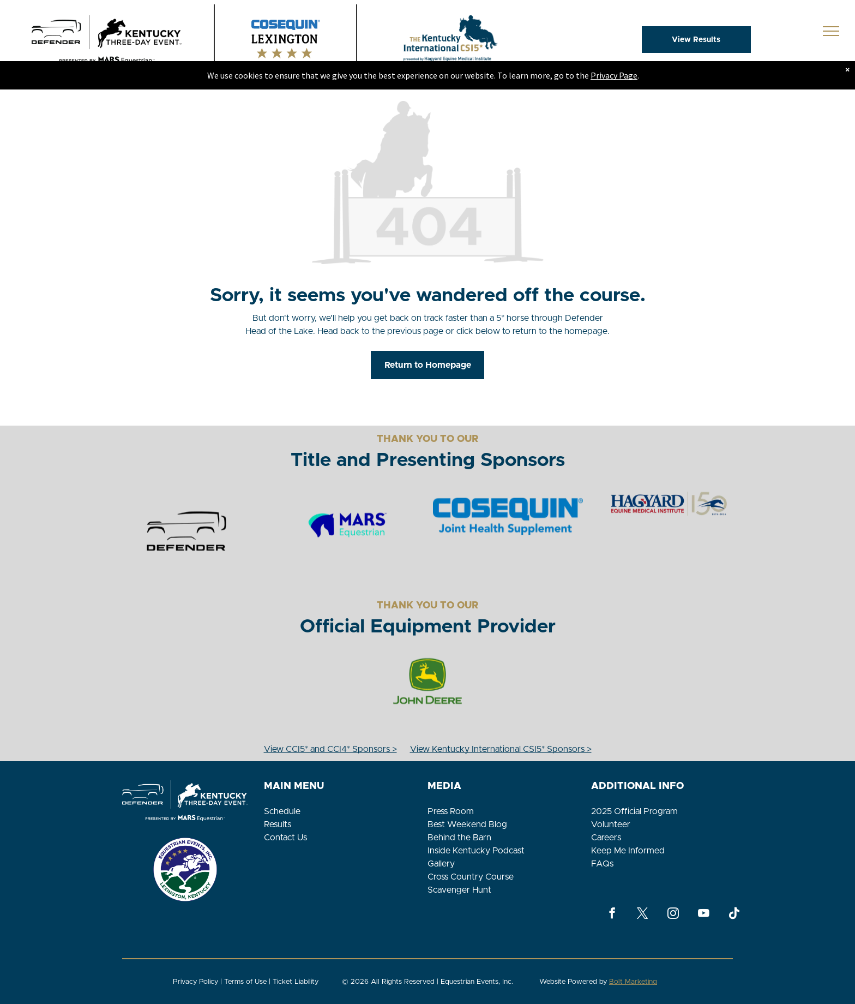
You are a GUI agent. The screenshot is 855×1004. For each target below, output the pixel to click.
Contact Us (285, 837)
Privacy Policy (195, 981)
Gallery (441, 863)
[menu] (831, 31)
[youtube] (703, 914)
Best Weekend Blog (467, 824)
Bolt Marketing (633, 981)
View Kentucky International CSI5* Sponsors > (501, 749)
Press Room (451, 811)
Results (277, 824)
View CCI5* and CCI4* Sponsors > (330, 749)
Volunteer (610, 824)
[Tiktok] (734, 914)
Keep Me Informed (628, 850)
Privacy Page (614, 75)
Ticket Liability (295, 981)
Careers (606, 837)
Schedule (282, 811)
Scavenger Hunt (459, 890)
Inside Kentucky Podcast (476, 850)
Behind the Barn (459, 837)
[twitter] (642, 914)
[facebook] (612, 914)
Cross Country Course (471, 876)
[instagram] (673, 914)
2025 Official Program (634, 811)
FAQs (602, 863)
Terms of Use (245, 981)
